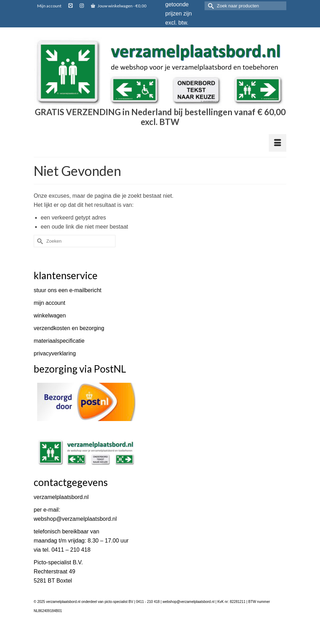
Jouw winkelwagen (118, 5)
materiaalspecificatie (59, 341)
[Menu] (277, 143)
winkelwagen (50, 315)
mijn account (49, 303)
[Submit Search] (210, 5)
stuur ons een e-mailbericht (67, 290)
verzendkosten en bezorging (69, 328)
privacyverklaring (55, 353)
